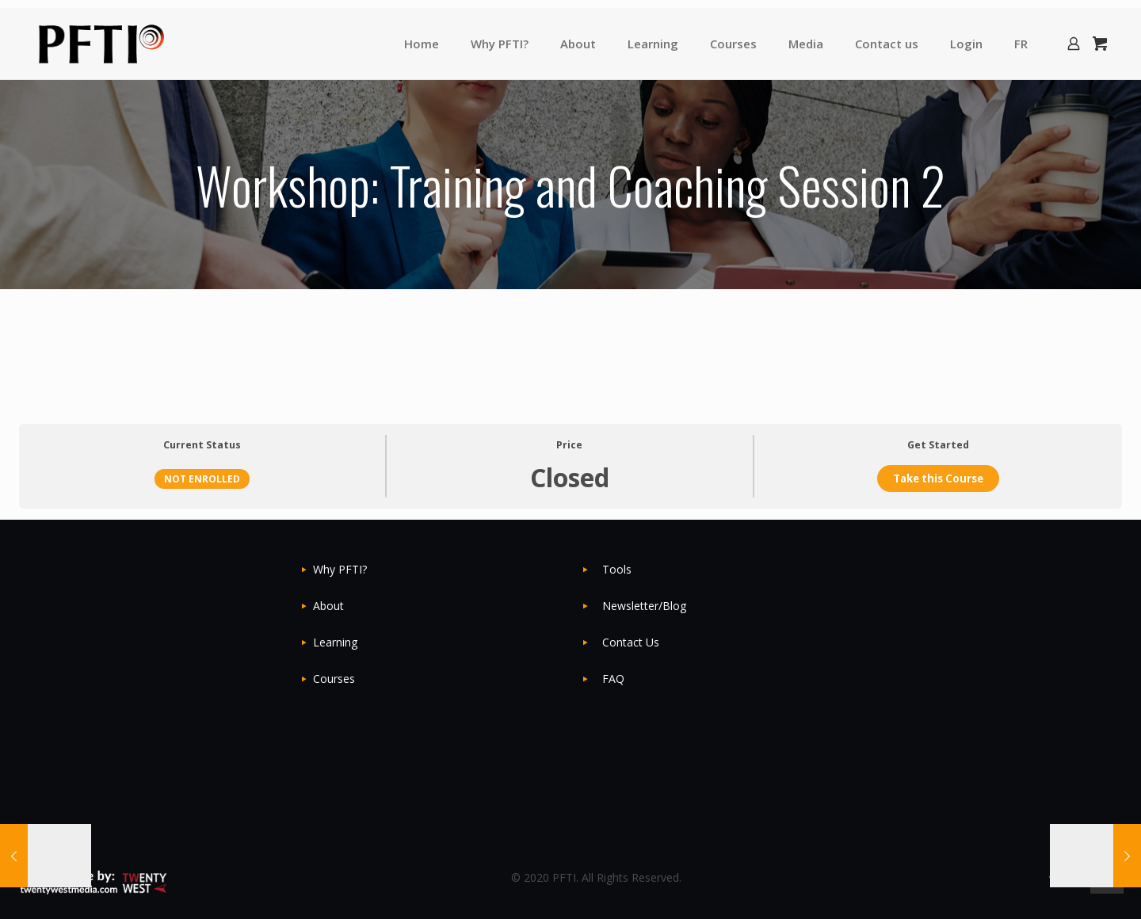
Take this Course (938, 478)
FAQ (613, 678)
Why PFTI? (340, 569)
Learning (335, 642)
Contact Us (630, 642)
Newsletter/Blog (644, 605)
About (328, 605)
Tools (617, 569)
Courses (334, 678)
